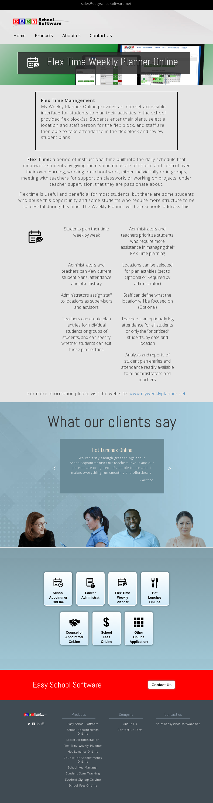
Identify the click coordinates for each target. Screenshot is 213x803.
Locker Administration (82, 740)
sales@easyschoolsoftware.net (106, 3)
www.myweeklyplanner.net (157, 394)
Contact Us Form (130, 730)
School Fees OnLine (83, 785)
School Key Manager (83, 767)
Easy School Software (82, 724)
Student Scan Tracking (83, 773)
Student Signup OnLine (83, 779)
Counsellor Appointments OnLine (83, 759)
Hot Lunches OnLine (83, 751)
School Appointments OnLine (83, 731)
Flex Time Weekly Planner (83, 746)
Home (19, 35)
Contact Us (101, 35)
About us (71, 35)
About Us (130, 724)
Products (44, 35)
